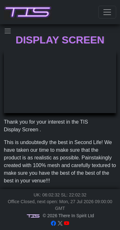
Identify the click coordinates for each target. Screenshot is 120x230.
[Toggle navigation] (107, 12)
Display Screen (60, 40)
